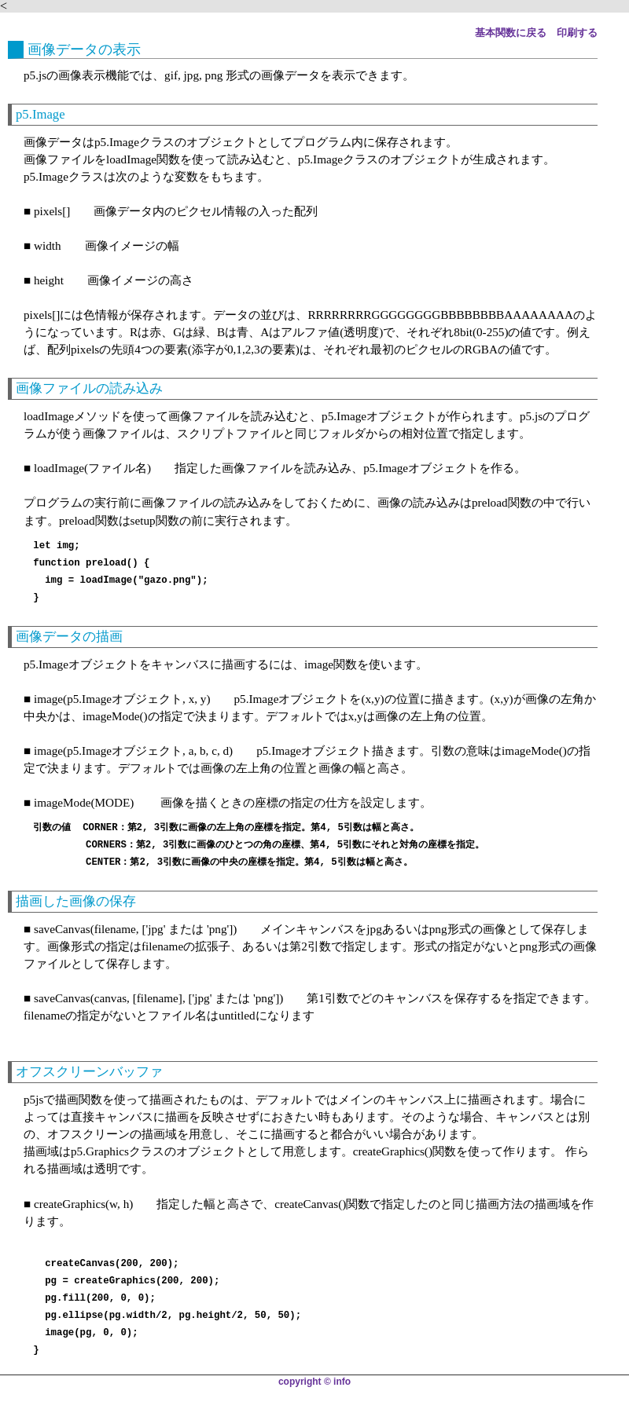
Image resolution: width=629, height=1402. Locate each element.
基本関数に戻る (510, 32)
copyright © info (314, 1381)
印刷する (577, 32)
